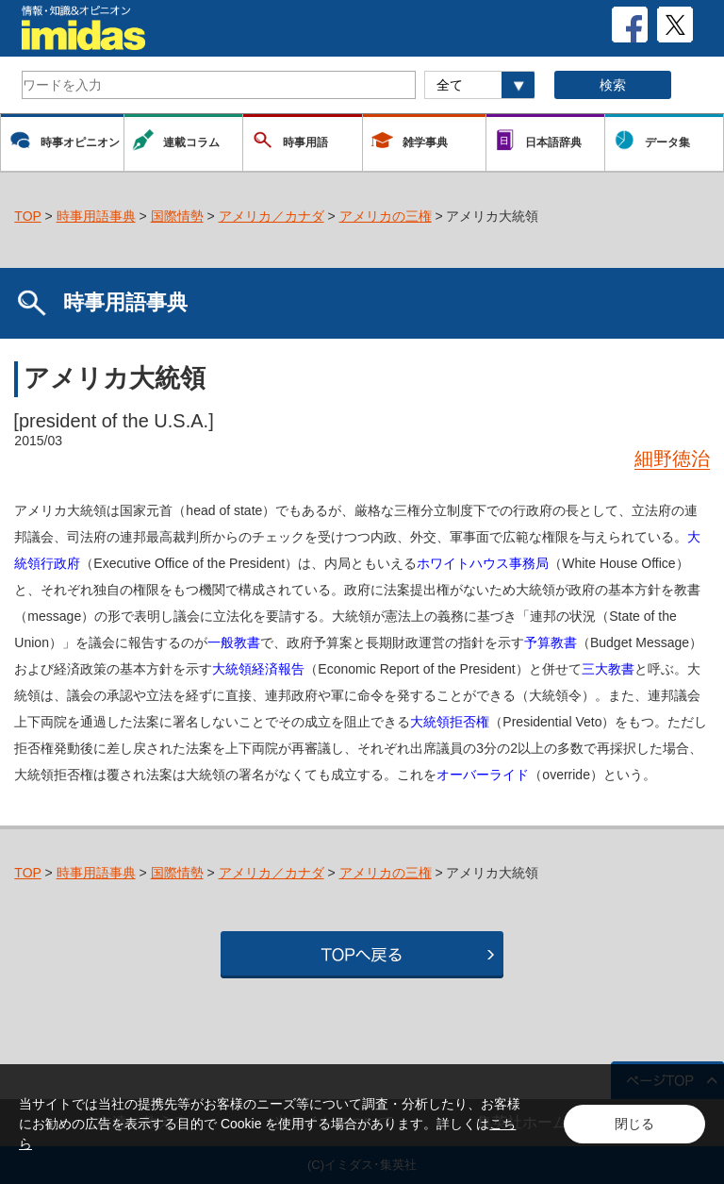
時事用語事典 (96, 216)
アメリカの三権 (385, 216)
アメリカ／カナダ (271, 216)
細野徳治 (672, 458)
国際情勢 (177, 216)
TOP (27, 216)
